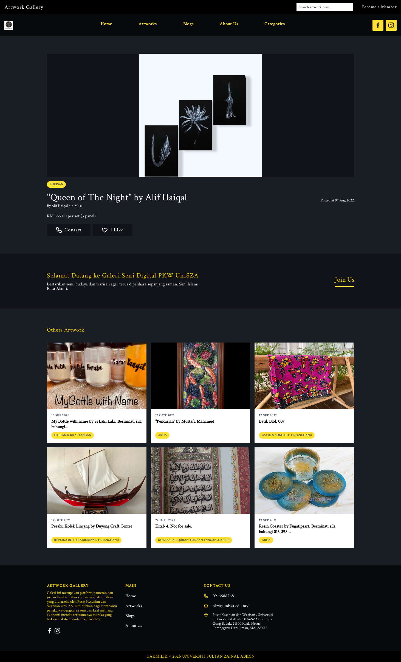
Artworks (148, 24)
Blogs (188, 24)
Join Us (344, 279)
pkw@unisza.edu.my (226, 606)
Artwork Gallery (23, 7)
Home (106, 24)
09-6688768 (219, 596)
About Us (229, 24)
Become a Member (379, 7)
